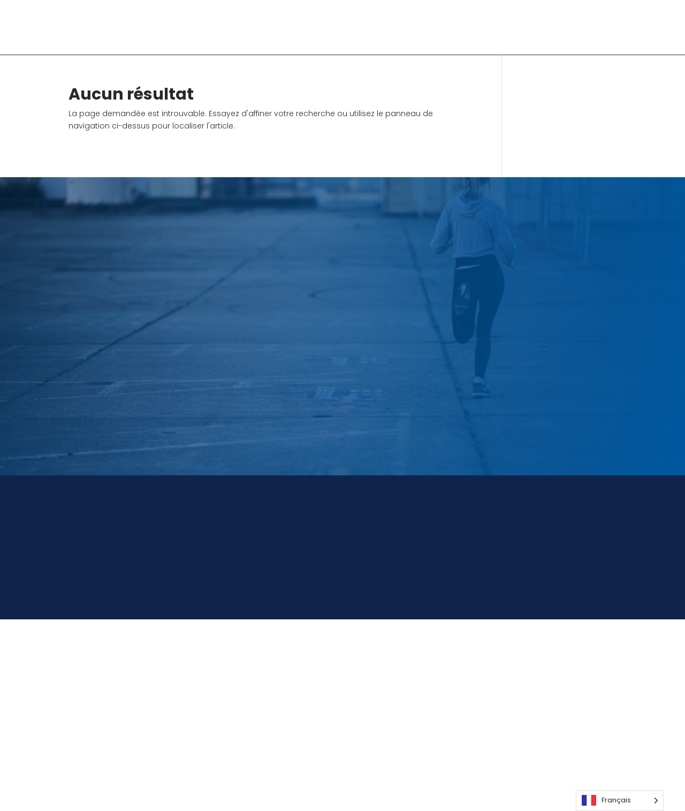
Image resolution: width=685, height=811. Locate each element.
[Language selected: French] (620, 800)
